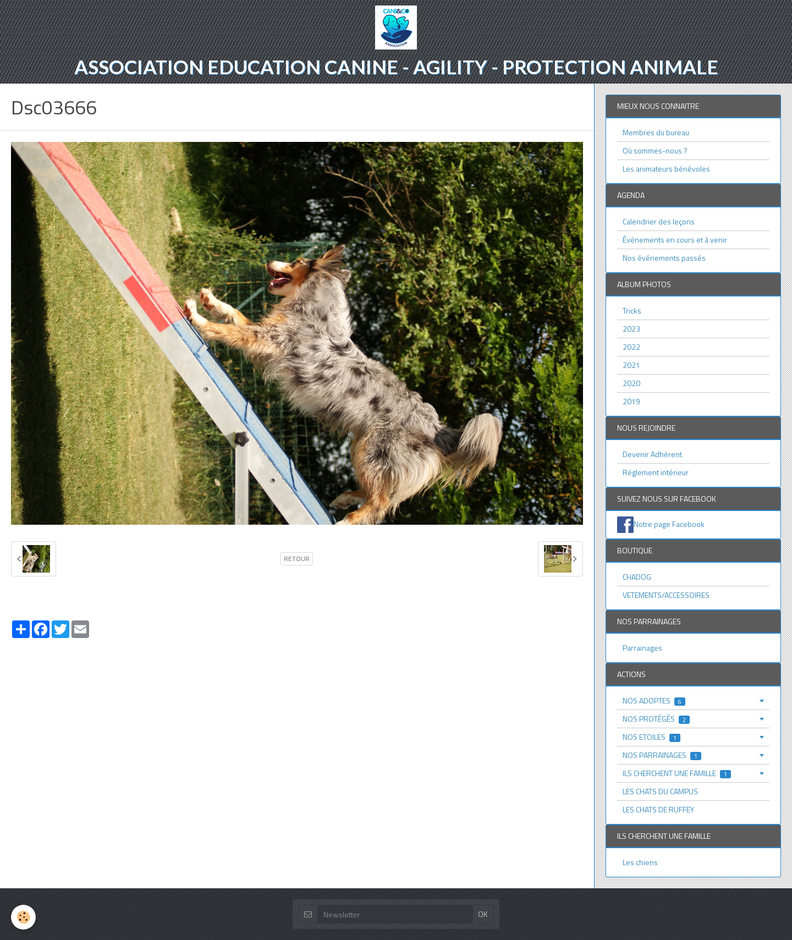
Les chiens (640, 862)
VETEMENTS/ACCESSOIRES (666, 595)
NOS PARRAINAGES (662, 755)
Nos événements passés (664, 257)
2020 (631, 383)
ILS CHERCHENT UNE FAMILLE (677, 773)
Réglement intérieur (656, 472)
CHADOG (637, 576)
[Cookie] (23, 917)
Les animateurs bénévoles (666, 168)
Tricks (632, 310)
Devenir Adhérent (652, 454)
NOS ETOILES (651, 737)
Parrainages (642, 647)
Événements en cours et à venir (675, 239)
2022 (631, 347)
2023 (631, 328)
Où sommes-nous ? (655, 150)
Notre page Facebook (669, 524)
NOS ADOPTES (654, 700)
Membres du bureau (656, 132)
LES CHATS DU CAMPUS (660, 791)
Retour (297, 559)
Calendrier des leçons (659, 221)
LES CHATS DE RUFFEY (658, 809)
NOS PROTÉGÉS (656, 718)
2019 (631, 401)
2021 (631, 365)
